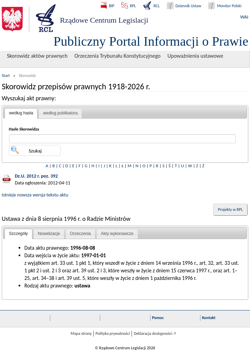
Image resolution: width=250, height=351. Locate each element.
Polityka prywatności (112, 333)
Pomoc (158, 317)
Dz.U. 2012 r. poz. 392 (36, 176)
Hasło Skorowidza (24, 129)
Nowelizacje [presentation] (49, 233)
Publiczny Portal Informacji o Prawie (150, 41)
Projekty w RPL (230, 209)
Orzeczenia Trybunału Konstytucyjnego (117, 56)
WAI (244, 17)
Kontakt (209, 317)
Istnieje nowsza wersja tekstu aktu (35, 195)
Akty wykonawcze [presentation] (117, 233)
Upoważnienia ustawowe (195, 56)
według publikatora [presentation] (60, 113)
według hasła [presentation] (21, 113)
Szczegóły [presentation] (18, 233)
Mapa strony (81, 333)
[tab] (21, 113)
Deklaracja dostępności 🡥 (155, 333)
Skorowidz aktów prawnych (37, 56)
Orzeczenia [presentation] (80, 233)
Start (6, 75)
